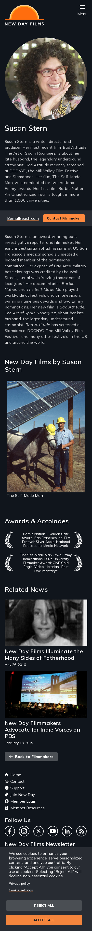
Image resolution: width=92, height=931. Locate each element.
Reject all (44, 905)
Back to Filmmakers (31, 756)
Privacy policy (19, 883)
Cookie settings (21, 890)
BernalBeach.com (23, 218)
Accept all (43, 920)
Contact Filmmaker (64, 218)
